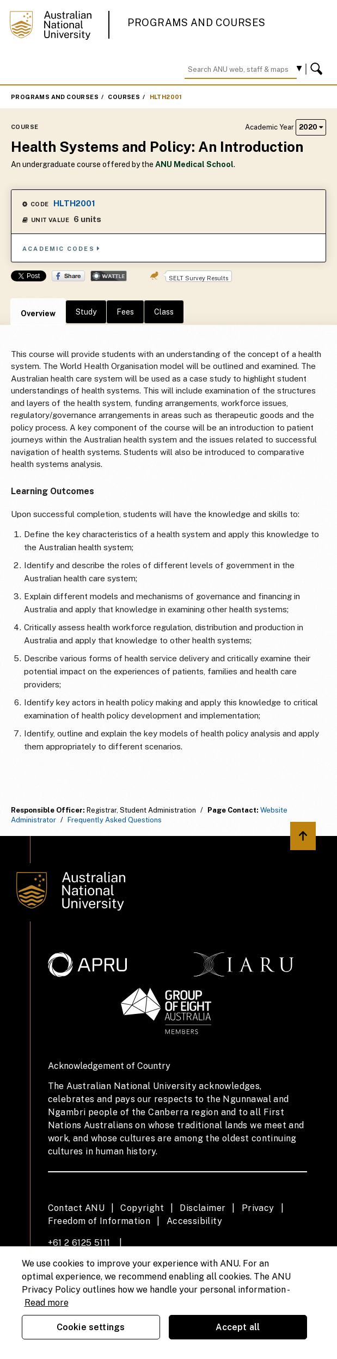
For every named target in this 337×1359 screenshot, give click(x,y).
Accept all (238, 1327)
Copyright (142, 1208)
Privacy (258, 1208)
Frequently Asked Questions (115, 820)
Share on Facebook (68, 275)
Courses (124, 97)
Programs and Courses (196, 22)
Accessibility (194, 1221)
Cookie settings (91, 1327)
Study (86, 312)
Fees (125, 312)
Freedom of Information (99, 1221)
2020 (311, 127)
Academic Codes (61, 248)
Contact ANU (76, 1208)
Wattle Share (108, 275)
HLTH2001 (166, 97)
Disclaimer (202, 1208)
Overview (38, 313)
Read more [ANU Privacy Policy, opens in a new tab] (46, 1302)
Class (164, 312)
